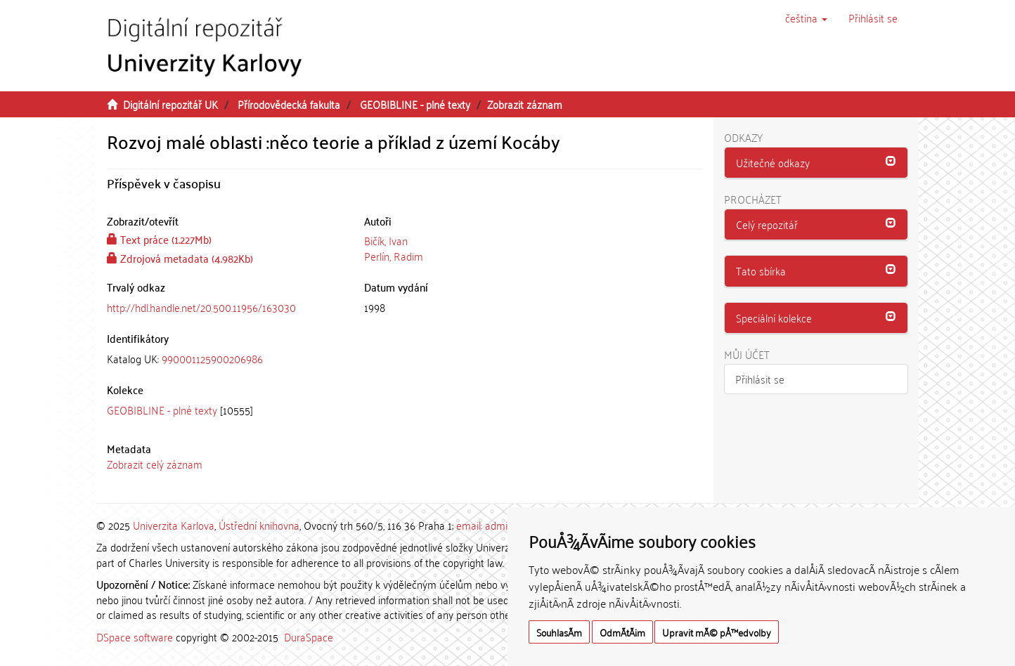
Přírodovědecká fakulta (289, 104)
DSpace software (134, 636)
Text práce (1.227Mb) (159, 239)
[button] (806, 17)
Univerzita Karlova (173, 525)
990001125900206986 (212, 358)
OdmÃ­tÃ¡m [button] (622, 632)
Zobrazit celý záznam (154, 464)
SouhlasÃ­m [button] (559, 632)
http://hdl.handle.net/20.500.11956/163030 (201, 307)
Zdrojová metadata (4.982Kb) (180, 258)
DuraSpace (308, 636)
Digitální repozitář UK (170, 104)
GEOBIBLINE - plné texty (415, 104)
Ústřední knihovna (259, 525)
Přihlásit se (759, 378)
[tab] (225, 358)
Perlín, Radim (393, 256)
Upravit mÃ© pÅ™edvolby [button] (716, 632)
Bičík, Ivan (386, 240)
